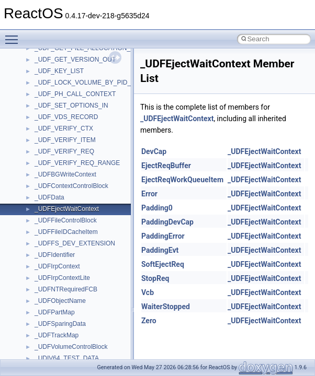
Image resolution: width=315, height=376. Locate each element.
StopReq (155, 278)
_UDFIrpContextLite (62, 277)
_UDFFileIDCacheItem (66, 232)
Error (149, 194)
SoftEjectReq (162, 264)
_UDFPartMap (55, 312)
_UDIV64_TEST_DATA (67, 358)
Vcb (147, 292)
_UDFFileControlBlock (66, 220)
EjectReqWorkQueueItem (182, 179)
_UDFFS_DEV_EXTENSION (75, 243)
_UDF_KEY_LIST (59, 71)
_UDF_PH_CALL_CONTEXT (75, 94)
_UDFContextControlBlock (71, 186)
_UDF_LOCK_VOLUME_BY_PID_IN (86, 82)
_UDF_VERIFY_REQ (64, 151)
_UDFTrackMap (56, 335)
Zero (148, 320)
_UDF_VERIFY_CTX (64, 128)
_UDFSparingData (60, 323)
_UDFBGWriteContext (65, 174)
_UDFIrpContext (57, 266)
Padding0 (157, 208)
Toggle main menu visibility (14, 35)
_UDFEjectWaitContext (67, 209)
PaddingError (163, 236)
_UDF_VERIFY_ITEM (65, 140)
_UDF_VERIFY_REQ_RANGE (77, 163)
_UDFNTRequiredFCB (66, 289)
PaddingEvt (159, 250)
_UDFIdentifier (55, 254)
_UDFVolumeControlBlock (71, 346)
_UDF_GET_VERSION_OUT (75, 59)
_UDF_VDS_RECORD (66, 117)
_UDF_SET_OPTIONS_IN (71, 105)
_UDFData (49, 197)
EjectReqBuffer (166, 165)
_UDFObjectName (60, 300)
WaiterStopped (165, 306)
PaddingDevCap (167, 222)
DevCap (153, 151)
